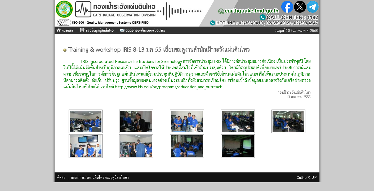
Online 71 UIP (307, 177)
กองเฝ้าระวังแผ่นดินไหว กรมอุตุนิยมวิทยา (100, 177)
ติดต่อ (61, 177)
